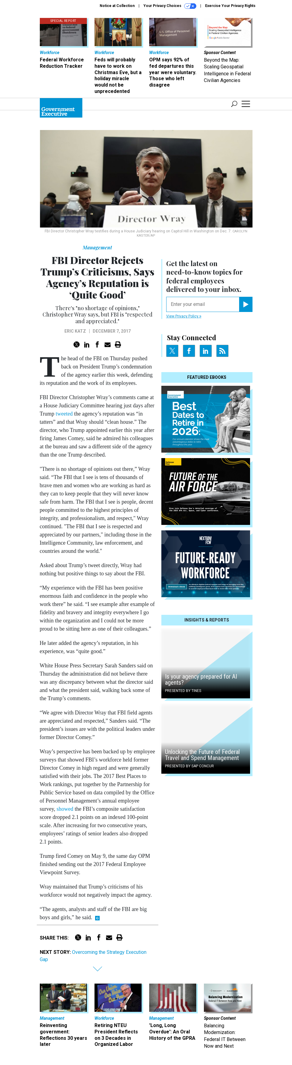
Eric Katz (75, 331)
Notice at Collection (117, 6)
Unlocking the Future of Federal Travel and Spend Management (202, 755)
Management (97, 247)
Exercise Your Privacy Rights (230, 6)
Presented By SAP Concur (189, 766)
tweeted (64, 414)
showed (65, 809)
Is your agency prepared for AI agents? (201, 679)
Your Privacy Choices (169, 6)
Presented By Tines (183, 691)
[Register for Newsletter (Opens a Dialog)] (245, 304)
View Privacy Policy (183, 316)
